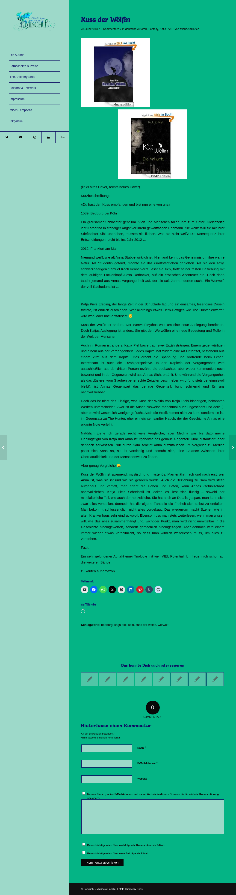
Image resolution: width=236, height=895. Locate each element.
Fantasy (153, 29)
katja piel (120, 625)
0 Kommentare (110, 29)
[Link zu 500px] (62, 137)
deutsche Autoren (136, 29)
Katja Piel (165, 29)
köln (131, 625)
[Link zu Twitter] (7, 137)
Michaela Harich (106, 889)
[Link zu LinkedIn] (48, 137)
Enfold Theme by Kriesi (130, 889)
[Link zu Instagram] (34, 137)
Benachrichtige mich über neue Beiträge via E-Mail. (118, 853)
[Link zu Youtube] (21, 137)
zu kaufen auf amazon (98, 571)
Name (141, 747)
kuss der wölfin (146, 625)
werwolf (163, 625)
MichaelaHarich (189, 29)
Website (142, 778)
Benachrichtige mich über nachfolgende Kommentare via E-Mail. (126, 845)
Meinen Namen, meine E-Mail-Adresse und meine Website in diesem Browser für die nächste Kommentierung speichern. (153, 796)
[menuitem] (34, 55)
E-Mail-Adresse (147, 763)
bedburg (106, 625)
